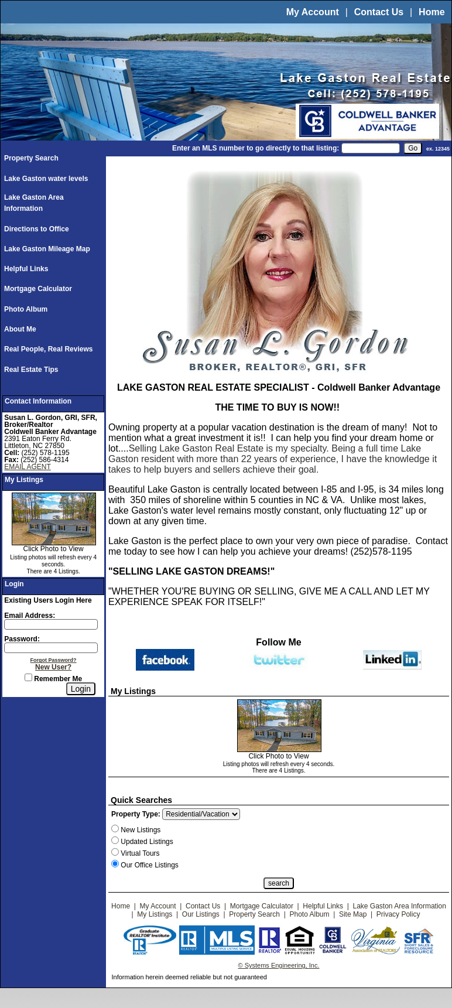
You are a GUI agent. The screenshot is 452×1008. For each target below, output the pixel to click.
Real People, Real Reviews (48, 349)
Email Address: (29, 615)
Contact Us (378, 12)
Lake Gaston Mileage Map (47, 249)
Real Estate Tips (31, 369)
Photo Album (25, 309)
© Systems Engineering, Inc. (279, 965)
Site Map (353, 914)
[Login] (80, 688)
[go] (412, 148)
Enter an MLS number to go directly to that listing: (255, 148)
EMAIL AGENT (27, 467)
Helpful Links (26, 269)
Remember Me (53, 679)
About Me (20, 329)
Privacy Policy (398, 914)
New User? (53, 667)
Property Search (31, 158)
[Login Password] (51, 648)
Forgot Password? (53, 660)
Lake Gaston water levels (46, 179)
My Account (312, 12)
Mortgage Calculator (38, 289)
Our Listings (201, 914)
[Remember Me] (28, 677)
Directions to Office (36, 229)
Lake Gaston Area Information (399, 906)
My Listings (154, 914)
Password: (22, 639)
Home (431, 12)
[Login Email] (51, 624)
